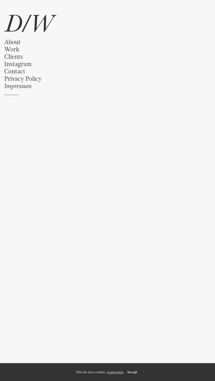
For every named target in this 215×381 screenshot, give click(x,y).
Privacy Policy (23, 78)
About (12, 42)
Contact (14, 71)
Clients (13, 56)
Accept (132, 372)
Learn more (115, 372)
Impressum (17, 86)
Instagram (17, 64)
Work (12, 49)
